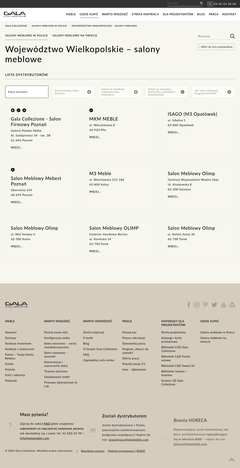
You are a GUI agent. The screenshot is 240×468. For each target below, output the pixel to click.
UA (225, 3)
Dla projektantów (178, 14)
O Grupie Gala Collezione (100, 349)
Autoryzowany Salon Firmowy (73, 92)
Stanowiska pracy (134, 343)
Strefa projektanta (173, 332)
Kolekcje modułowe (18, 343)
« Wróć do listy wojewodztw (216, 46)
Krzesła (10, 369)
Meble (71, 14)
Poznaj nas (129, 332)
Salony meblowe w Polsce (49, 25)
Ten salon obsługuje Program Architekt (213, 92)
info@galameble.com (34, 447)
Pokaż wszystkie (18, 91)
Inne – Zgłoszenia (134, 369)
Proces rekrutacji (133, 337)
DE (230, 3)
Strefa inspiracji (145, 14)
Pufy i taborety (15, 375)
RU (220, 3)
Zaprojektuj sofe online (98, 360)
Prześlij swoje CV (133, 363)
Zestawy (10, 337)
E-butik (88, 337)
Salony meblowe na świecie (74, 35)
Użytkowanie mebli (57, 376)
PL (210, 3)
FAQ (86, 354)
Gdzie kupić (89, 14)
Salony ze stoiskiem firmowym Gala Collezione (120, 92)
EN (216, 3)
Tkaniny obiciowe (55, 371)
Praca (214, 14)
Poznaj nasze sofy (56, 332)
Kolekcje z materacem (19, 349)
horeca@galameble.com (190, 456)
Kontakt (229, 14)
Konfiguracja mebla (57, 337)
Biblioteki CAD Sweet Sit (178, 365)
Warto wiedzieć (115, 14)
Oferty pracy (130, 358)
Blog (201, 14)
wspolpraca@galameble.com (128, 453)
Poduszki (11, 380)
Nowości (11, 332)
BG (234, 3)
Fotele (9, 363)
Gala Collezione (16, 25)
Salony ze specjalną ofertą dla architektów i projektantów (166, 92)
